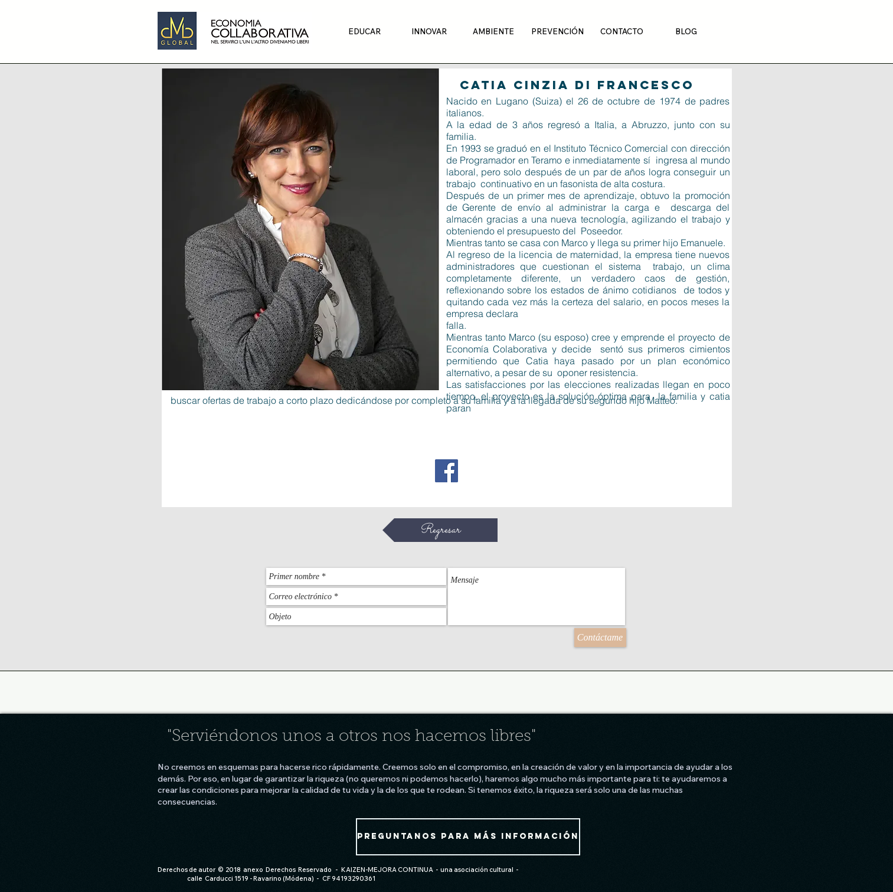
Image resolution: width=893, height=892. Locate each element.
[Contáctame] (600, 637)
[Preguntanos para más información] (468, 836)
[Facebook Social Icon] (446, 470)
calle (194, 878)
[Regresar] (440, 530)
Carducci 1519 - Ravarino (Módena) (259, 878)
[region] (300, 229)
